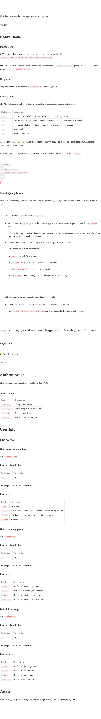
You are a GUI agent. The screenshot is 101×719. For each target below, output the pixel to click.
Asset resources (65, 223)
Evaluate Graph (69, 311)
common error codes (28, 485)
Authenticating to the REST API (33, 383)
